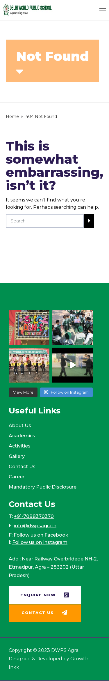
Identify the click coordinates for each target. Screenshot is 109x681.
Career (16, 477)
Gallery (17, 456)
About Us (20, 425)
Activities (20, 446)
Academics (22, 435)
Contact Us (22, 466)
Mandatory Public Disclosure (42, 487)
